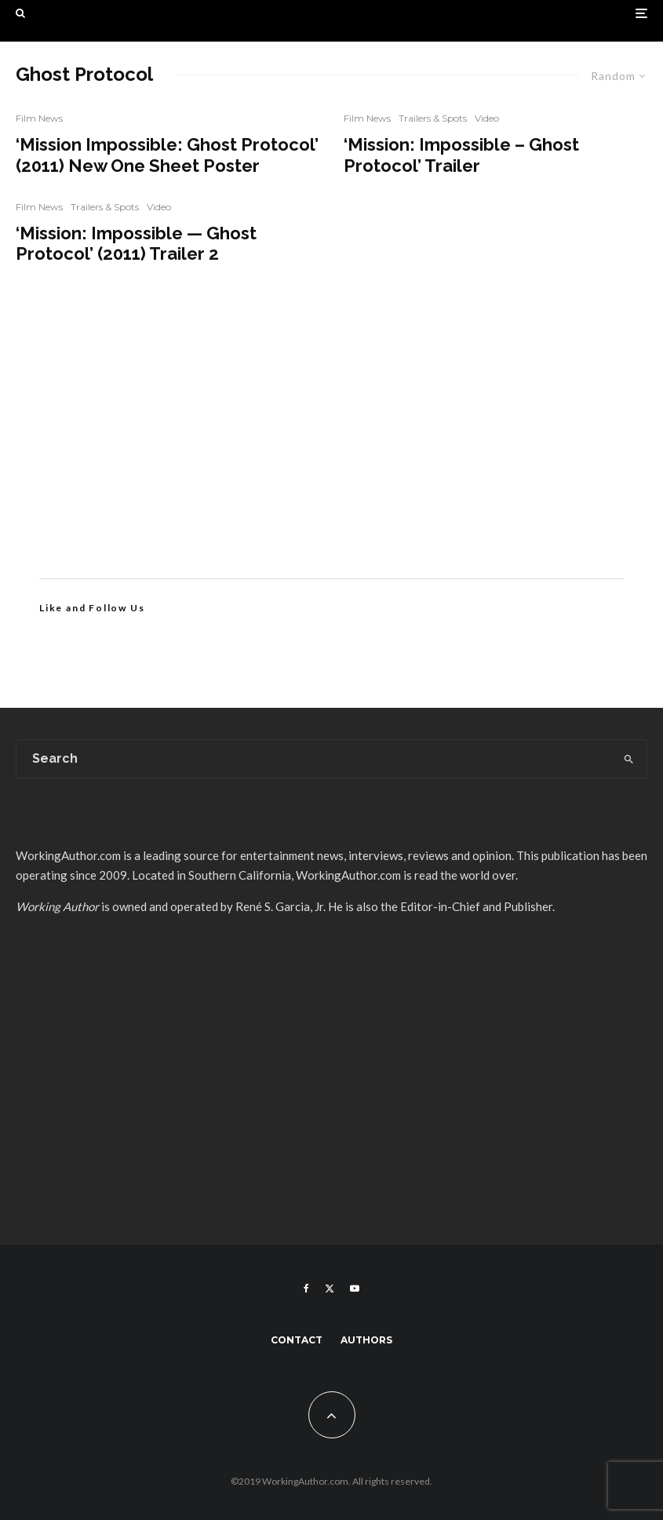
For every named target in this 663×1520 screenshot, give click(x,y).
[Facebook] (306, 1288)
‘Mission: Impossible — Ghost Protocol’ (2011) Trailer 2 (136, 243)
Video (159, 207)
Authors (366, 1340)
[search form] (313, 759)
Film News (39, 118)
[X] (329, 1288)
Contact (296, 1340)
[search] (628, 759)
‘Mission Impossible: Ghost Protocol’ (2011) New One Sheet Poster (167, 154)
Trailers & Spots (105, 207)
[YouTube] (354, 1288)
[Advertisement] (331, 445)
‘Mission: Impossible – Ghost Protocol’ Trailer (461, 154)
